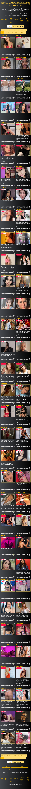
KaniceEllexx (19, 274)
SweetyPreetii (4, 209)
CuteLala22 (18, 209)
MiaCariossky (4, 666)
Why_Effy (18, 535)
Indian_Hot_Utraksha (21, 231)
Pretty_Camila (4, 362)
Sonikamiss (3, 231)
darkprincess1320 (5, 644)
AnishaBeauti (4, 78)
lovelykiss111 (4, 187)
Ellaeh (17, 731)
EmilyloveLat (19, 558)
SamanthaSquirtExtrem (21, 579)
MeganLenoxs (19, 405)
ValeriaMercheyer (5, 405)
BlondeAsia (3, 122)
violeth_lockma (19, 362)
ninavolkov (3, 710)
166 (18, 30)
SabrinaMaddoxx (5, 253)
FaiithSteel (18, 710)
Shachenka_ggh (20, 448)
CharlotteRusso (19, 666)
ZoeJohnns (18, 318)
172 (12, 32)
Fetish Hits (21, 786)
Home (9, 26)
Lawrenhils (18, 470)
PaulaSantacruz (19, 644)
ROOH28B (3, 535)
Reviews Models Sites (22, 20)
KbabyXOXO (3, 688)
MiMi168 (18, 144)
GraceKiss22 (19, 122)
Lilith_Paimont (4, 448)
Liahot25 (3, 623)
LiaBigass (3, 144)
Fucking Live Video (27, 20)
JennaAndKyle (19, 514)
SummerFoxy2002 (5, 57)
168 (25, 30)
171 (9, 32)
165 (15, 30)
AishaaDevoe (19, 101)
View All (3, 30)
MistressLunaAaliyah (21, 57)
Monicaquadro (4, 470)
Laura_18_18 (4, 427)
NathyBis (3, 731)
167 (22, 30)
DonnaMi (18, 187)
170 (5, 32)
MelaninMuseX (4, 383)
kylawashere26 (4, 579)
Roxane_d (18, 253)
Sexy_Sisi (3, 492)
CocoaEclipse (19, 339)
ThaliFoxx (3, 514)
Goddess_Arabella (20, 492)
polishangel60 (19, 78)
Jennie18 (3, 318)
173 (16, 32)
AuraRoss (3, 101)
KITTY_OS (18, 296)
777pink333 (18, 35)
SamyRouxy (19, 688)
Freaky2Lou (19, 427)
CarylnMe (3, 296)
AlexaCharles (4, 339)
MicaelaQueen (4, 558)
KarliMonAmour (20, 166)
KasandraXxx (4, 601)
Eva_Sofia (3, 274)
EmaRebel (18, 601)
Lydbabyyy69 (4, 35)
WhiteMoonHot (19, 623)
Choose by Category (18, 26)
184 (22, 32)
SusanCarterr (4, 166)
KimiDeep (18, 383)
